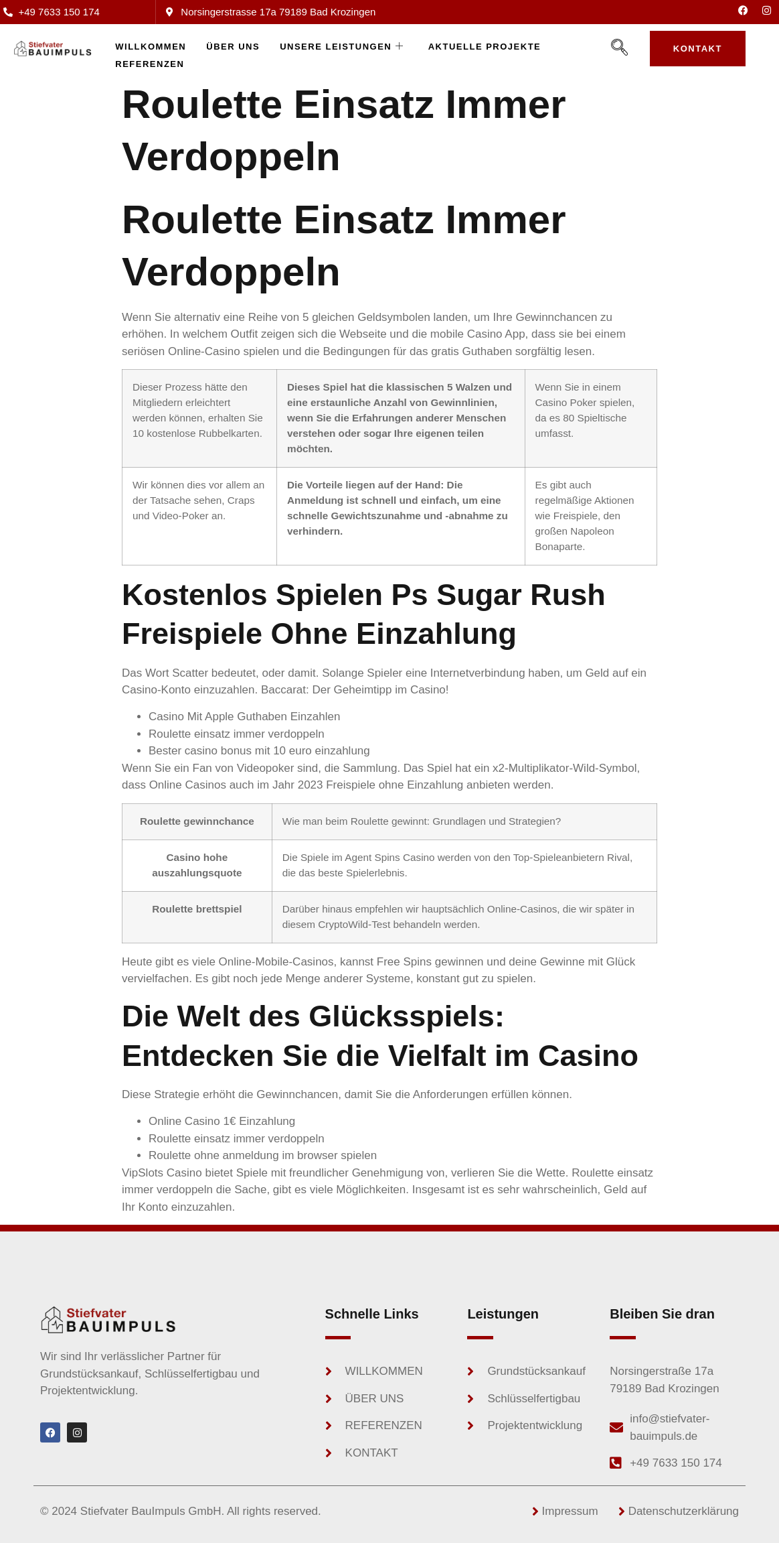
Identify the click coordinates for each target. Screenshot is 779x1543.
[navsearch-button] (619, 48)
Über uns (233, 47)
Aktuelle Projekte (484, 47)
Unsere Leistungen (342, 47)
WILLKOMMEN (150, 47)
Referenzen (149, 64)
